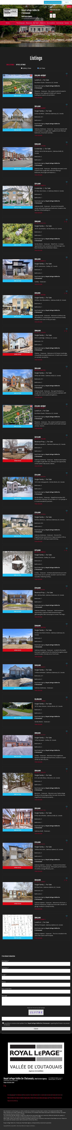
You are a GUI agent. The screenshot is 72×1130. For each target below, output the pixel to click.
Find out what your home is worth (15, 1098)
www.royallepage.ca (43, 1098)
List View (42, 68)
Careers (54, 1095)
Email (51, 11)
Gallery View (26, 68)
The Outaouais (20, 23)
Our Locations (51, 23)
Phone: (4, 982)
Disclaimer (58, 1098)
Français (69, 6)
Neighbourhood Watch (29, 1098)
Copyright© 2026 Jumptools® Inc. (10, 1125)
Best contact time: (7, 989)
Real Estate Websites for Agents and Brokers (26, 1125)
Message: (4, 995)
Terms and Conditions (12, 1100)
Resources (29, 23)
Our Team (36, 23)
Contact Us (59, 1095)
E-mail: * (4, 975)
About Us (42, 23)
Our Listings (10, 65)
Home (7, 23)
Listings (13, 23)
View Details (38, 97)
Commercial (48, 1095)
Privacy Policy (52, 1098)
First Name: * (5, 961)
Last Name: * (5, 968)
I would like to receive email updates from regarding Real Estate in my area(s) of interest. (36, 1024)
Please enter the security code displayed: (36, 1007)
